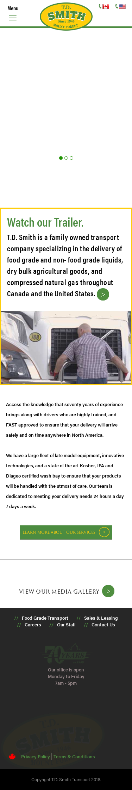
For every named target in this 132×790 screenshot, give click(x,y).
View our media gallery (58, 591)
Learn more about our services (59, 532)
